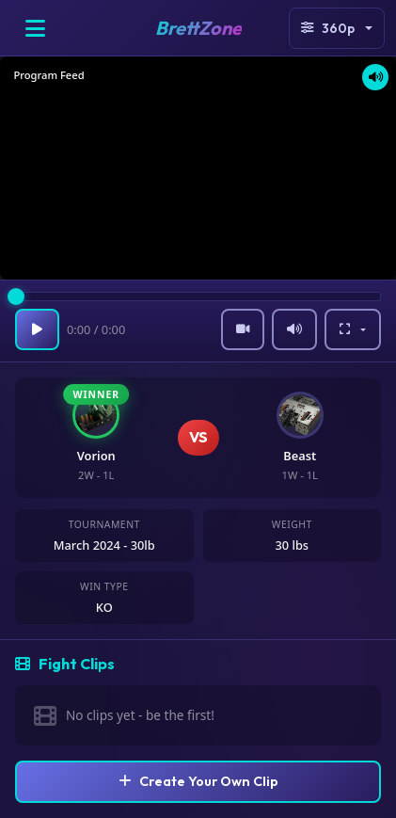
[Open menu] (34, 28)
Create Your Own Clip (198, 781)
